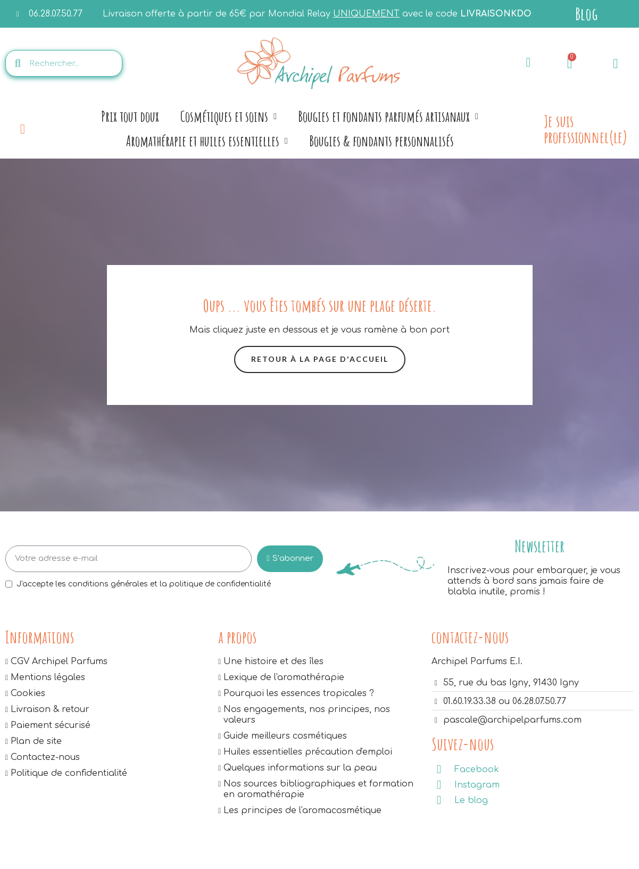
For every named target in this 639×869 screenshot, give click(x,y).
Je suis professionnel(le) (585, 129)
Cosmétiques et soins (228, 116)
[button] (319, 359)
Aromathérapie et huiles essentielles (207, 141)
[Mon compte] (615, 63)
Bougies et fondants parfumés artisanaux (388, 116)
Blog (586, 13)
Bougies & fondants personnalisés (381, 140)
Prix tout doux (130, 116)
